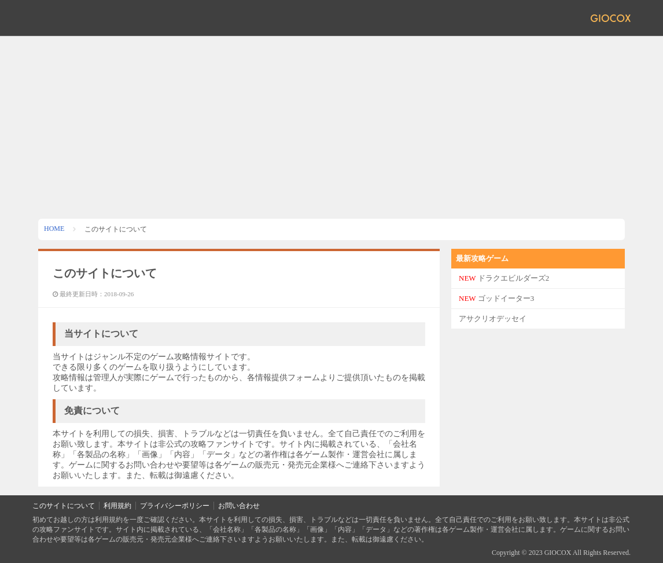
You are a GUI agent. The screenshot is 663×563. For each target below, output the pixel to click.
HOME (54, 229)
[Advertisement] (331, 123)
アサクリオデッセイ (492, 318)
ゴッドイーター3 (496, 298)
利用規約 (117, 506)
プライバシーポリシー (174, 506)
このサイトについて (63, 506)
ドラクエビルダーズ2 (504, 278)
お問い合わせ (239, 506)
